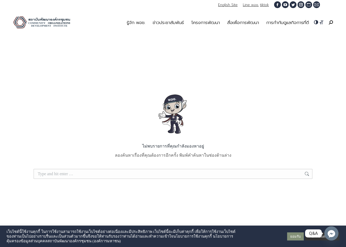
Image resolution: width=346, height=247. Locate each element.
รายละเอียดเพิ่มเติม (322, 236)
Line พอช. (251, 4)
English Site (228, 4)
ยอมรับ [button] (295, 236)
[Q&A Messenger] (331, 233)
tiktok (264, 4)
